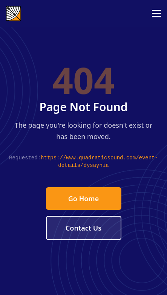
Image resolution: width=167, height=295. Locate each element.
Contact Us (83, 227)
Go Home (83, 198)
